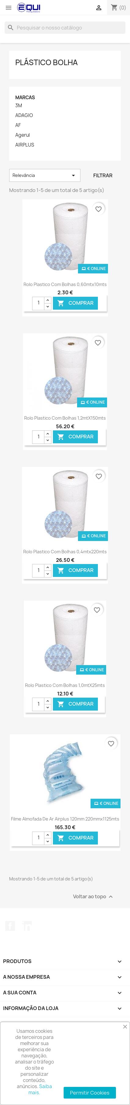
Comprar (75, 303)
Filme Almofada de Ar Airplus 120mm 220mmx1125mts (65, 819)
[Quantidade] (38, 303)
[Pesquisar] (65, 28)
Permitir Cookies (90, 1092)
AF (18, 125)
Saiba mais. (40, 1089)
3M (18, 106)
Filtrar (103, 175)
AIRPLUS (24, 145)
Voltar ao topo (93, 897)
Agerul (22, 135)
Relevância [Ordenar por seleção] (45, 175)
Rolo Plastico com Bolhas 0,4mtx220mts (65, 551)
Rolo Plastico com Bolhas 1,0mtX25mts (65, 685)
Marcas (25, 97)
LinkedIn (27, 926)
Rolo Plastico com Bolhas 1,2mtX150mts (65, 418)
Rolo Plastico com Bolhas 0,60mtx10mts (65, 284)
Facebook (10, 926)
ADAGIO (24, 115)
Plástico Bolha (46, 62)
